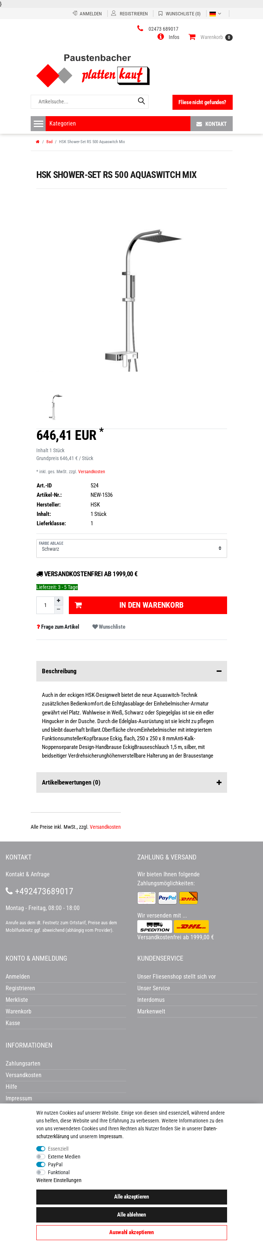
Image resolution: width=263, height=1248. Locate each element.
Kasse (13, 1023)
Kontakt (211, 124)
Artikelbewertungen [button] (131, 783)
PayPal (55, 1164)
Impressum (110, 1136)
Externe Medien (64, 1157)
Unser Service (153, 988)
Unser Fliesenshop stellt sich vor (176, 976)
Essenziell (58, 1149)
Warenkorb (18, 1011)
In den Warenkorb (129, 605)
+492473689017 (39, 891)
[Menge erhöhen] (58, 600)
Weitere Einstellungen (59, 1180)
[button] (168, 37)
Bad (49, 141)
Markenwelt (151, 1011)
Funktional (59, 1172)
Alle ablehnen (131, 1214)
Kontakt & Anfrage (28, 874)
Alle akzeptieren (131, 1196)
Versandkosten (91, 471)
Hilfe (11, 1086)
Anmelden (18, 976)
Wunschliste (108, 626)
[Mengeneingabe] (45, 605)
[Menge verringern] (58, 609)
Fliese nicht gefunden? (202, 102)
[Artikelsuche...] (90, 102)
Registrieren (20, 988)
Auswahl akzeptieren (131, 1232)
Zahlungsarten (23, 1063)
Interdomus (151, 999)
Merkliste (17, 999)
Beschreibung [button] (131, 671)
